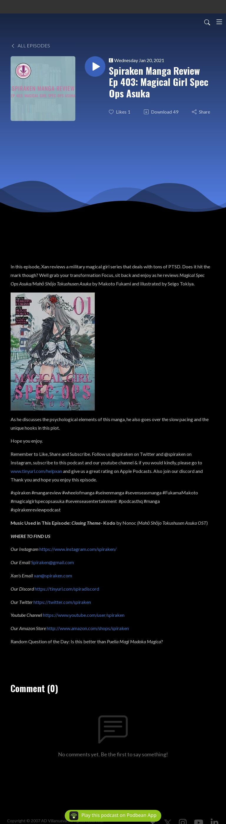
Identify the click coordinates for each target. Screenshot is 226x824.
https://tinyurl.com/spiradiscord (67, 589)
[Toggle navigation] (219, 21)
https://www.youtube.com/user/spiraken (83, 615)
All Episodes (30, 45)
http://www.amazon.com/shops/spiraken (88, 628)
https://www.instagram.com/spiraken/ (78, 549)
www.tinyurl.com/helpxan (36, 471)
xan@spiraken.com (53, 575)
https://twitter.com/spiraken (62, 602)
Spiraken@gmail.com (52, 562)
